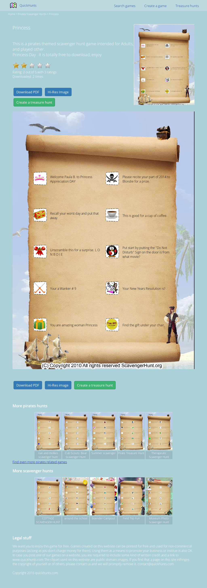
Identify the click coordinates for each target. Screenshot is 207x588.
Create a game (155, 5)
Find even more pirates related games (40, 462)
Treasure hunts (187, 5)
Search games (124, 5)
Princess (54, 14)
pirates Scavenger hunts (32, 14)
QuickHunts (28, 5)
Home (11, 14)
